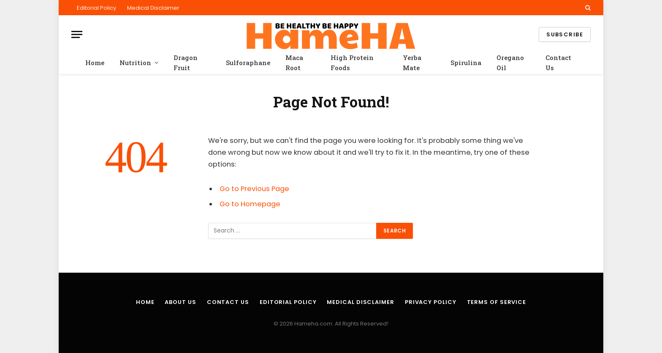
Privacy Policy (430, 302)
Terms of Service (496, 302)
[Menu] (76, 34)
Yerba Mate (412, 62)
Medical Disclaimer (153, 8)
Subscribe (564, 34)
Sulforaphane (248, 62)
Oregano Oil (510, 62)
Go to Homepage (250, 204)
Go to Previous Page (254, 189)
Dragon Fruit (186, 62)
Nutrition (135, 62)
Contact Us (558, 62)
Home (94, 62)
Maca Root (294, 62)
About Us (180, 302)
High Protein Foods (352, 62)
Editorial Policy (96, 8)
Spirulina (465, 62)
